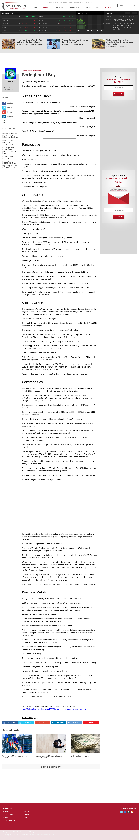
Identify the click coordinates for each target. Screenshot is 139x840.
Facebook (8, 103)
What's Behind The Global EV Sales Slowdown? (75, 41)
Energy (5, 817)
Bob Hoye (28, 82)
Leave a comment (51, 766)
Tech (98, 7)
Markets (46, 7)
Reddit (7, 121)
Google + (7, 112)
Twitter (7, 107)
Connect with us (128, 808)
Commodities (74, 7)
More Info (7, 87)
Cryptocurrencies (9, 820)
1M (82, 13)
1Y (89, 13)
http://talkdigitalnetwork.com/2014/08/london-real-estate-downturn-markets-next (56, 709)
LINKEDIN (58, 722)
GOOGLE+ (41, 722)
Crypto (88, 7)
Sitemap (27, 814)
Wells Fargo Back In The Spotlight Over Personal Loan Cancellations (119, 42)
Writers (108, 7)
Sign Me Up (118, 94)
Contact (27, 811)
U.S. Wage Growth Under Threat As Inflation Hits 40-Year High (10, 150)
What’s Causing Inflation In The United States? (8, 142)
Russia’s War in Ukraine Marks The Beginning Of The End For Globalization (10, 164)
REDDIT (73, 722)
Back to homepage (30, 717)
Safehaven (8, 808)
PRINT (89, 722)
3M (86, 13)
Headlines (109, 13)
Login (26, 817)
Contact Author (9, 89)
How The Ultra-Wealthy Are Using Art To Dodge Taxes (29, 41)
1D (79, 13)
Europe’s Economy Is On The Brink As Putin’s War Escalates (10, 135)
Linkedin (7, 116)
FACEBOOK (9, 722)
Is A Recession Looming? (7, 157)
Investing (59, 7)
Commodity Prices (7, 13)
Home (35, 7)
